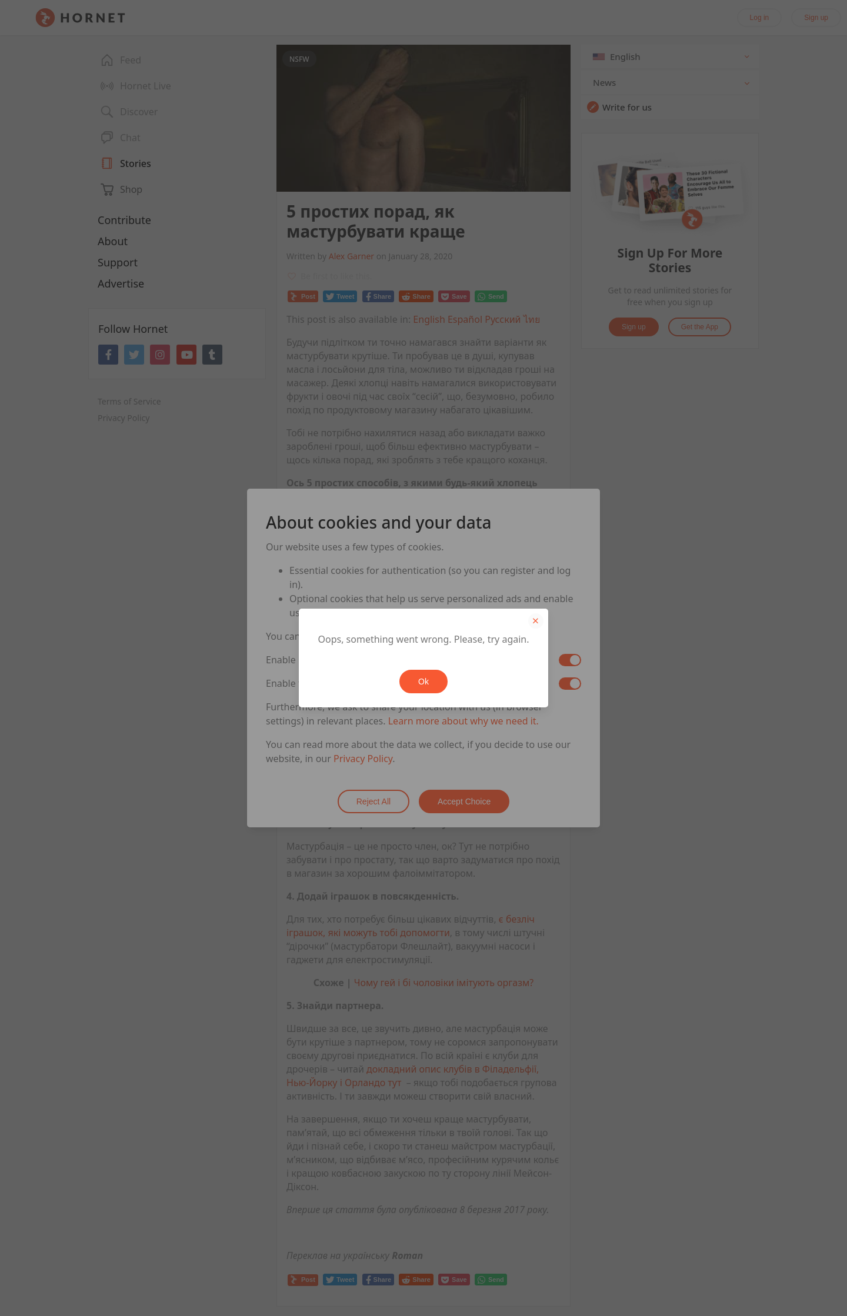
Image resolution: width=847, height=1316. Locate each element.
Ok (423, 681)
